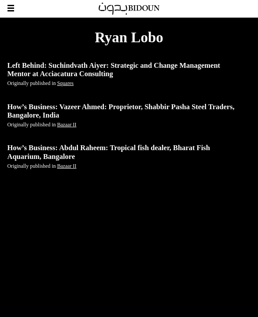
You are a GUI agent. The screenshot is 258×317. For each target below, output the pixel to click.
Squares (65, 83)
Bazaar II (67, 125)
